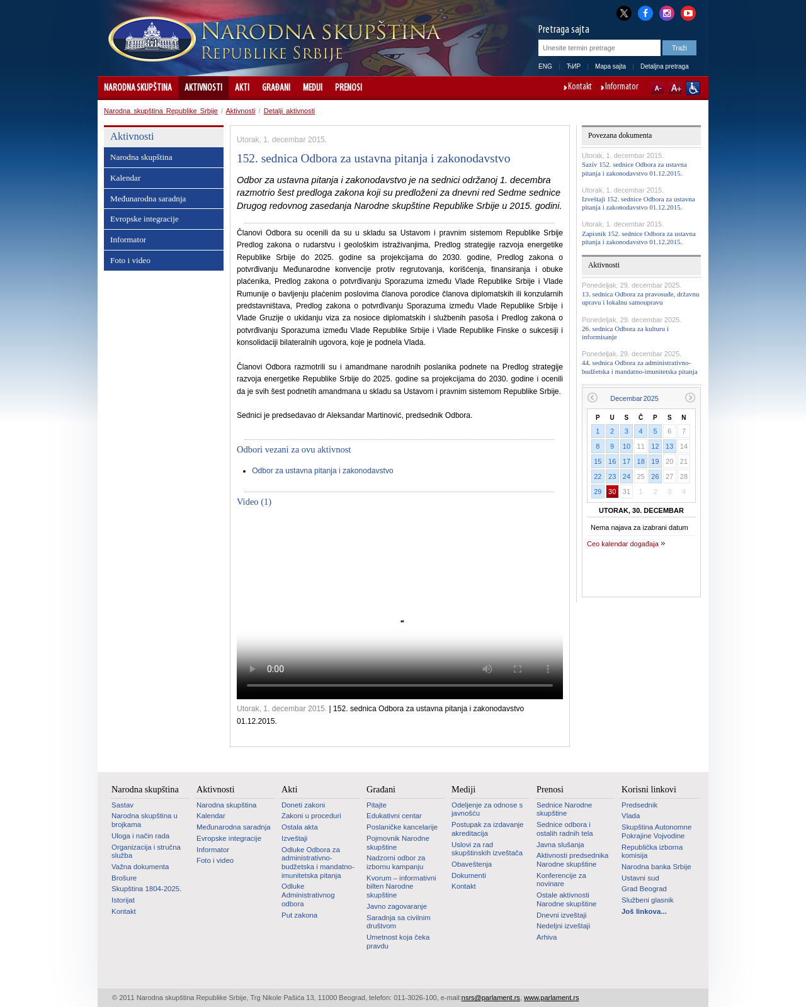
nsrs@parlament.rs (491, 997)
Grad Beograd (644, 888)
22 (597, 476)
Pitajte (376, 805)
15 (597, 461)
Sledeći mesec (690, 397)
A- (657, 88)
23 (612, 476)
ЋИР (574, 66)
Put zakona (299, 915)
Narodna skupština (138, 88)
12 (655, 446)
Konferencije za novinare (561, 880)
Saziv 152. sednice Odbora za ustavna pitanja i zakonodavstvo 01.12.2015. (634, 168)
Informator (622, 87)
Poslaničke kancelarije (402, 827)
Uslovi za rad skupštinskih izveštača (487, 849)
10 (626, 446)
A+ (675, 88)
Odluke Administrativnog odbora (308, 894)
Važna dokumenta (140, 866)
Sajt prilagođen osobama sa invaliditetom (693, 88)
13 (669, 446)
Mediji (312, 88)
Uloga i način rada (140, 836)
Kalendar (125, 178)
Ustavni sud (640, 878)
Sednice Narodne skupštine (564, 809)
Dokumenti (468, 875)
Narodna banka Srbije (656, 866)
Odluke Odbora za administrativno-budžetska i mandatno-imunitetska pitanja (318, 862)
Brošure (124, 878)
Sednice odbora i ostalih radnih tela (564, 829)
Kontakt (580, 87)
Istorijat (123, 900)
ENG (545, 66)
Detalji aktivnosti (289, 111)
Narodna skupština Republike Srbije (161, 111)
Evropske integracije (144, 218)
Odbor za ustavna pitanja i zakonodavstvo (323, 470)
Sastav (122, 805)
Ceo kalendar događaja (623, 544)
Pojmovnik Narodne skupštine (397, 843)
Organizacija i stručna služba (146, 851)
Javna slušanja (560, 844)
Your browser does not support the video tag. (400, 607)
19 (655, 461)
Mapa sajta (610, 66)
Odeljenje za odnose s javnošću (487, 809)
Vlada (631, 815)
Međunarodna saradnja (148, 198)
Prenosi (348, 88)
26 (655, 476)
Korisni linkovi (649, 789)
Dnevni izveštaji (561, 915)
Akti (242, 88)
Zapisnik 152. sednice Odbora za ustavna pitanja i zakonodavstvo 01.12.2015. (639, 237)
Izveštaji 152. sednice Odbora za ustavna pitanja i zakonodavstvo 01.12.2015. (638, 203)
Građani (276, 88)
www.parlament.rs (551, 997)
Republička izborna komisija (652, 851)
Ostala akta (299, 827)
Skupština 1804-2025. (146, 888)
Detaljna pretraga (664, 66)
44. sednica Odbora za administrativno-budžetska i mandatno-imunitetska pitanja (640, 366)
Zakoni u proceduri (311, 815)
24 (626, 476)
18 (641, 461)
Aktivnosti (203, 88)
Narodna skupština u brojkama (144, 820)
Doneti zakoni (303, 805)
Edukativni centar (394, 815)
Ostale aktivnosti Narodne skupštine (566, 899)
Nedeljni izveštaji (563, 926)
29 (597, 491)
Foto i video (130, 260)
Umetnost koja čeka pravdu (397, 941)
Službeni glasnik (648, 900)
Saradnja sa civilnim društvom (398, 922)
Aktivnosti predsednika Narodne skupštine (572, 860)
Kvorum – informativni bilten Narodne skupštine (401, 886)
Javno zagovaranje (396, 906)
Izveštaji (294, 838)
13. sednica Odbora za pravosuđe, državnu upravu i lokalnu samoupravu (641, 298)
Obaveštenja (471, 864)
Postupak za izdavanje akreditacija (487, 829)
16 (612, 461)
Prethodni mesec (592, 397)
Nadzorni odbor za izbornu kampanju (395, 862)
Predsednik (639, 805)
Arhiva (546, 937)
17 (626, 461)
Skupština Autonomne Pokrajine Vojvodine (656, 831)
